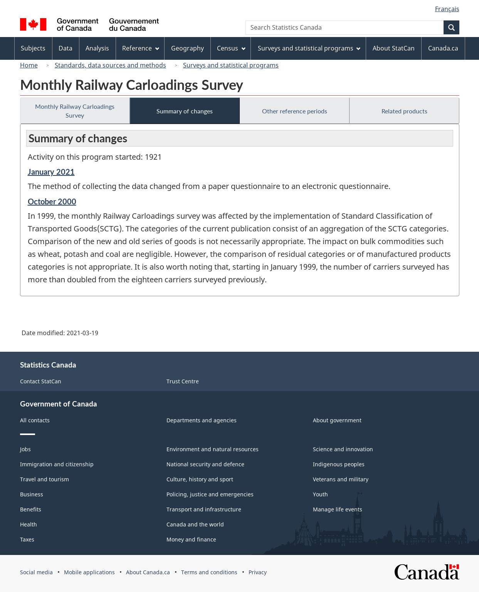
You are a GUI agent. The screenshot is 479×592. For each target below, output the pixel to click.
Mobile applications (89, 572)
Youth (320, 494)
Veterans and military (340, 479)
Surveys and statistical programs (231, 65)
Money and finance (191, 539)
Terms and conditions (209, 572)
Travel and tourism (44, 479)
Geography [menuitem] (187, 48)
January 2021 (51, 171)
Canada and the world (195, 524)
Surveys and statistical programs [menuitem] (309, 48)
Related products (404, 111)
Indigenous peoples (339, 464)
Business (31, 494)
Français (447, 9)
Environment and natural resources (212, 449)
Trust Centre (182, 381)
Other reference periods (294, 111)
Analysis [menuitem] (97, 48)
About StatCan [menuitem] (394, 48)
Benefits (30, 509)
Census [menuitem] (231, 48)
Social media (36, 572)
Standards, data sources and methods (110, 65)
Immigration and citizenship (57, 464)
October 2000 (52, 201)
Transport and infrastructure (203, 509)
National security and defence (205, 464)
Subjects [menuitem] (33, 48)
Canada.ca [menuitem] (443, 48)
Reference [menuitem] (140, 48)
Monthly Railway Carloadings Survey (74, 111)
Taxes (27, 539)
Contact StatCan (40, 381)
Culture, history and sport (199, 479)
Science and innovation (343, 449)
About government (337, 420)
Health (28, 524)
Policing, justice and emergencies (210, 494)
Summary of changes (184, 111)
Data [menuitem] (65, 48)
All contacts (35, 420)
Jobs (25, 449)
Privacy (258, 572)
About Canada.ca (148, 572)
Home (29, 65)
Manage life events (337, 509)
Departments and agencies (201, 420)
